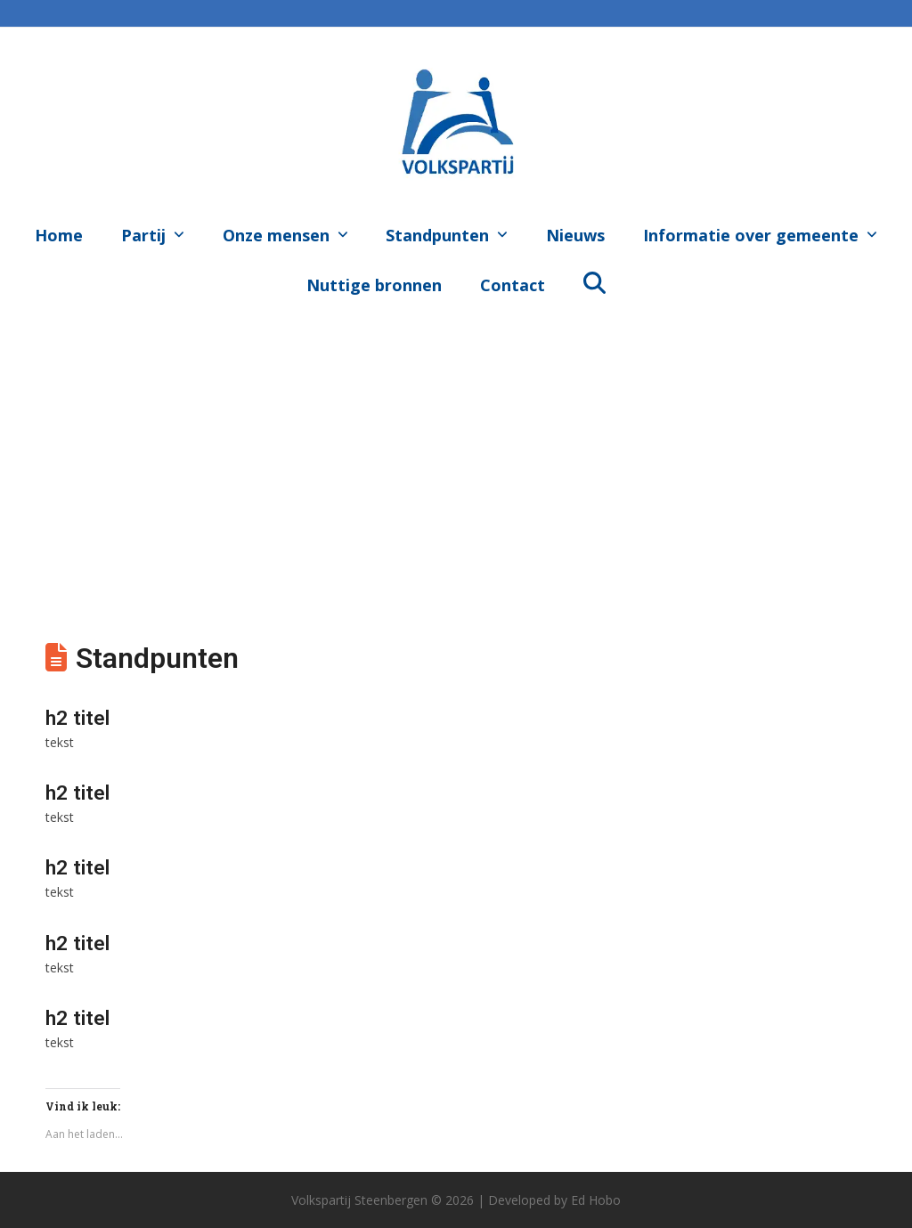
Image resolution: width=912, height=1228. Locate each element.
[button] (594, 281)
